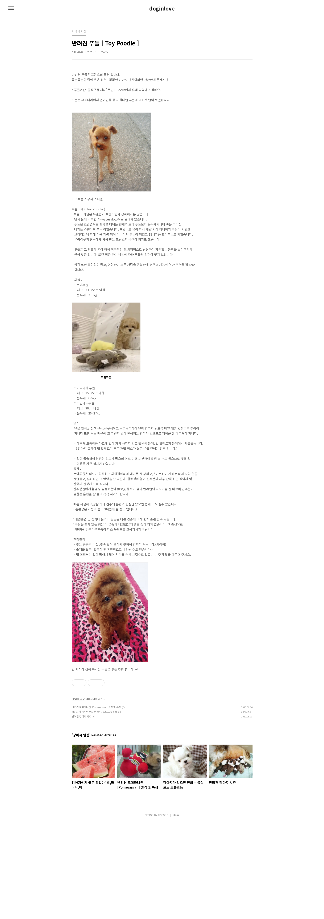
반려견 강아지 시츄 (81, 716)
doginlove (162, 8)
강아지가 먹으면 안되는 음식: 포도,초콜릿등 (94, 711)
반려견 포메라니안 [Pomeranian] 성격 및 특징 (96, 707)
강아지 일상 (78, 699)
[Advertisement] (162, 769)
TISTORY (163, 910)
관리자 (176, 910)
